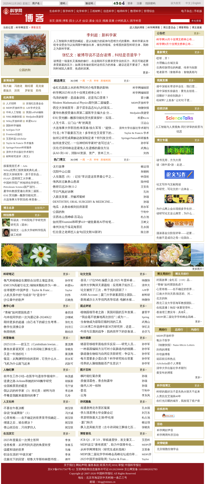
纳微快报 (143, 107)
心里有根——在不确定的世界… (175, 289)
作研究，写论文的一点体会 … (174, 189)
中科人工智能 (13, 112)
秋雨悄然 (9, 331)
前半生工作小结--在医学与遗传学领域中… (31, 376)
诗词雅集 (85, 401)
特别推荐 (8, 215)
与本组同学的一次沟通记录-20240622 (28, 317)
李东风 (146, 395)
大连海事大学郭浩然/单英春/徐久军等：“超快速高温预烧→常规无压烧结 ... (101, 128)
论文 (98, 20)
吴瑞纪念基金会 (35, 103)
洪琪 (17, 90)
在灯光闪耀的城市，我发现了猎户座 (178, 400)
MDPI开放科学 (14, 107)
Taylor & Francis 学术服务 (20, 143)
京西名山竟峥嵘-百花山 (68, 216)
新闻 (59, 20)
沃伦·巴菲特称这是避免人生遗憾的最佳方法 (81, 148)
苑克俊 (40, 86)
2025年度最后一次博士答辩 (21, 440)
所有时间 (106, 80)
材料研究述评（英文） (18, 156)
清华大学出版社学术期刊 (20, 151)
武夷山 (145, 148)
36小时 (74, 80)
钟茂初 (145, 176)
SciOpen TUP (13, 129)
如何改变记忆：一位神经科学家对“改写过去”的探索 (86, 143)
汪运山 (145, 122)
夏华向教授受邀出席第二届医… (23, 191)
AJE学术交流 (33, 107)
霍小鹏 (145, 97)
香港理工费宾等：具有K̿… (172, 312)
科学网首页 (22, 27)
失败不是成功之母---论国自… (174, 237)
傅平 (67, 459)
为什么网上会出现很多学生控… (175, 208)
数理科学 (135, 11)
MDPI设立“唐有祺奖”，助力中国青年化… (107, 444)
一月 (89, 80)
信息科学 (108, 11)
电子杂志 (186, 11)
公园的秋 (25, 70)
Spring (145, 317)
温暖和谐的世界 (14, 449)
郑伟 (38, 90)
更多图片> (198, 268)
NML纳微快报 (14, 116)
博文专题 (162, 140)
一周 (82, 80)
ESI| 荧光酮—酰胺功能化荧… (21, 195)
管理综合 (149, 11)
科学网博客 (153, 27)
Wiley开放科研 (14, 121)
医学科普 (135, 20)
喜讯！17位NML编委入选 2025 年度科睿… (108, 280)
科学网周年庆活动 (168, 434)
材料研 (146, 294)
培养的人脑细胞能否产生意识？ (101, 363)
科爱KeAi (31, 121)
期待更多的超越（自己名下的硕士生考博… (31, 322)
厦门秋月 (87, 422)
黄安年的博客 (164, 372)
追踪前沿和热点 (166, 358)
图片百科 (85, 369)
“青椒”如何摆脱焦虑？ (18, 312)
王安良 (145, 186)
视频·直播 (108, 20)
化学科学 (81, 11)
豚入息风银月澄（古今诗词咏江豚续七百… (108, 427)
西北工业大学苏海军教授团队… (175, 303)
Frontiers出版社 (14, 134)
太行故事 (59, 166)
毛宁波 (69, 385)
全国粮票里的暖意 (15, 385)
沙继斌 (69, 317)
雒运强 (145, 166)
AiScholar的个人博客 (168, 363)
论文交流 (85, 274)
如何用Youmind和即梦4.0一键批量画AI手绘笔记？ (85, 222)
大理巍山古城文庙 (167, 62)
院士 (72, 20)
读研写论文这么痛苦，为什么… (175, 213)
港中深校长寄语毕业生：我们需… (176, 86)
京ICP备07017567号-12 (61, 469)
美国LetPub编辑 (34, 112)
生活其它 (8, 433)
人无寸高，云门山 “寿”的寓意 (72, 122)
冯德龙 (18, 86)
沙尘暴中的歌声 (14, 299)
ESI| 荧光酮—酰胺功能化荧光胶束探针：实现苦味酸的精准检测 (94, 117)
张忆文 (146, 326)
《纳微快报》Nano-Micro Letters (175, 345)
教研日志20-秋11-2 (65, 186)
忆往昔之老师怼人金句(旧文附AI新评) (77, 232)
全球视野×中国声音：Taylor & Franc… (28, 290)
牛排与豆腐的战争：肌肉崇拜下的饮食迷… (108, 331)
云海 (83, 395)
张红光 (69, 322)
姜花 (83, 390)
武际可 (69, 363)
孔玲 (146, 191)
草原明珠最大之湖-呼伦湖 (97, 417)
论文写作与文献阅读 (168, 184)
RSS (114, 465)
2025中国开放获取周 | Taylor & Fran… (105, 459)
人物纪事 (8, 369)
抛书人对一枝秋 (91, 385)
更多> (146, 72)
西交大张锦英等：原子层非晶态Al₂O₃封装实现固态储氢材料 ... (93, 107)
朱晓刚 (145, 171)
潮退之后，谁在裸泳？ (18, 422)
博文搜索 (197, 27)
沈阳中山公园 (61, 171)
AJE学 (145, 290)
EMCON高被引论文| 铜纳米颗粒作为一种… (32, 285)
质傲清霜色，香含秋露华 (97, 380)
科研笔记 (8, 274)
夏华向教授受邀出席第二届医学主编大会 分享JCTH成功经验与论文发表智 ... (102, 112)
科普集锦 (8, 337)
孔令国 (145, 227)
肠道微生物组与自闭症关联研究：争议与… (108, 353)
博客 (65, 20)
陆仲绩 (145, 181)
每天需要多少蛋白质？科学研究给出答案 (107, 358)
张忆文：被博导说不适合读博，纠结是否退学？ (101, 55)
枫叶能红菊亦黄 (91, 376)
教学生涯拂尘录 (14, 326)
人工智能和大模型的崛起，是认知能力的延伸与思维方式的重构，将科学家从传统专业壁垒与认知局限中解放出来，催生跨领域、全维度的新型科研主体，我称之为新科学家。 (101, 44)
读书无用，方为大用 (168, 160)
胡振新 (69, 381)
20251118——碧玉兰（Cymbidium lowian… (31, 344)
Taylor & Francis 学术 (136, 133)
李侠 (67, 440)
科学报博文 (163, 385)
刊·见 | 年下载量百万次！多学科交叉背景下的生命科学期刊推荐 (94, 133)
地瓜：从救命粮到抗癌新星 (70, 206)
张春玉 (69, 444)
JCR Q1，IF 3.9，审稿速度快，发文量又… (108, 439)
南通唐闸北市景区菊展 (95, 407)
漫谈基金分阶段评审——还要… (175, 233)
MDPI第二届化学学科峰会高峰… (176, 316)
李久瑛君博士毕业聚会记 (97, 412)
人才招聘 (11, 103)
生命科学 (54, 11)
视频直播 (162, 80)
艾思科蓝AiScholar (16, 138)
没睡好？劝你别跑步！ (170, 95)
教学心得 (8, 305)
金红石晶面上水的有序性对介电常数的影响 (81, 87)
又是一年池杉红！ (15, 354)
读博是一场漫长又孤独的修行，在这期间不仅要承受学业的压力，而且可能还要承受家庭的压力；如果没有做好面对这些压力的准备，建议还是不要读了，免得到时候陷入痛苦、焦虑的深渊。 (101, 64)
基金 (92, 20)
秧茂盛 (69, 376)
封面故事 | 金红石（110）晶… (174, 279)
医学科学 (68, 11)
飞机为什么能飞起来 (17, 363)
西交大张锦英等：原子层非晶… (23, 174)
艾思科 (146, 439)
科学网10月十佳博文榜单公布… (175, 39)
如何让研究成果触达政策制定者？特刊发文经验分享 (86, 138)
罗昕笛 (29, 90)
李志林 (69, 390)
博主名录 (8, 207)
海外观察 (85, 337)
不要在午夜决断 (14, 408)
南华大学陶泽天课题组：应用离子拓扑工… (108, 285)
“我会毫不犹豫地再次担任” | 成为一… (105, 317)
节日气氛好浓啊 (63, 191)
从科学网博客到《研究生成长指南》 (104, 449)
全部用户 (40, 208)
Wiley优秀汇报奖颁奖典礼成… (22, 170)
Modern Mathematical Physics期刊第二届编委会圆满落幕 (88, 102)
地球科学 (122, 11)
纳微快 (146, 280)
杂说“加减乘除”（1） (17, 413)
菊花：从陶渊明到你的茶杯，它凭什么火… (31, 358)
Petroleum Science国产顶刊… (20, 186)
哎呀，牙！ (163, 58)
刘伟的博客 (163, 349)
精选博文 (59, 80)
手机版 (198, 11)
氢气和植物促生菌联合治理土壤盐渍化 (29, 280)
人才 (78, 20)
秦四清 (69, 312)
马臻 (67, 449)
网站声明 (81, 465)
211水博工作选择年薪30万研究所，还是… (108, 326)
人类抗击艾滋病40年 (168, 396)
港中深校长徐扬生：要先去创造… (176, 91)
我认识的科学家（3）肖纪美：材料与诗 (29, 390)
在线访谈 (162, 108)
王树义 (145, 222)
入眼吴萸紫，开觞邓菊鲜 (69, 196)
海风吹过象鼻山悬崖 (66, 181)
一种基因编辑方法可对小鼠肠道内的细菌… (108, 349)
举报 (121, 465)
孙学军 (145, 143)
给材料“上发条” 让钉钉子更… (174, 100)
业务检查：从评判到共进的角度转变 (27, 444)
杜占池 (145, 216)
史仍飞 (146, 331)
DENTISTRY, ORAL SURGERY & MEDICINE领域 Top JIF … (91, 201)
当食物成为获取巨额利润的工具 (101, 321)
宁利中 (145, 211)
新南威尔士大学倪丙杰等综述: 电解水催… (108, 299)
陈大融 (7, 86)
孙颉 (146, 196)
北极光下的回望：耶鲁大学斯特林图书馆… (31, 459)
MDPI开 (146, 444)
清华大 (146, 285)
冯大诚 (69, 413)
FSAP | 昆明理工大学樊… (19, 178)
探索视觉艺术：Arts (15, 165)
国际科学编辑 (13, 125)
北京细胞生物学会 (168, 449)
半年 (96, 80)
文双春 (146, 449)
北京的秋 (161, 298)
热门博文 (59, 159)
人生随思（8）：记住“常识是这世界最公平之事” (84, 176)
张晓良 (69, 349)
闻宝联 (69, 408)
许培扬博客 (163, 354)
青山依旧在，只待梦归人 (20, 427)
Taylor (68, 290)
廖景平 (146, 312)
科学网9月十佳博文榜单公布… (174, 44)
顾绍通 (29, 86)
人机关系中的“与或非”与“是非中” (25, 295)
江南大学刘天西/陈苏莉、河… (174, 293)
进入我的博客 (137, 27)
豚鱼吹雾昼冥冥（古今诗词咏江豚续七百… (31, 349)
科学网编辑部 (141, 87)
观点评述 (85, 305)
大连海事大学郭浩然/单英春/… (22, 199)
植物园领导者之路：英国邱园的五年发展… (108, 312)
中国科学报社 (133, 465)
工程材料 (95, 11)
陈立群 (145, 232)
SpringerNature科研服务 (19, 147)
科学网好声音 (165, 430)
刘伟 (146, 153)
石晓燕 (69, 299)
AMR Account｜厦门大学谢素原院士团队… (108, 294)
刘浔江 (69, 326)
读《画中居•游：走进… (170, 164)
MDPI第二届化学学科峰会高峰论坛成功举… (109, 454)
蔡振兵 (7, 90)
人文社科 (8, 401)
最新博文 (162, 52)
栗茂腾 (69, 344)
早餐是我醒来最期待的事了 (21, 395)
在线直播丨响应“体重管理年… (174, 307)
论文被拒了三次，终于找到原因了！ (104, 290)
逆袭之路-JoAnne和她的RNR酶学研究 (28, 381)
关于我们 (69, 465)
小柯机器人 (122, 20)
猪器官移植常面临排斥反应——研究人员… (108, 344)
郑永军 (145, 206)
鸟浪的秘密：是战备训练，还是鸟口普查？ (81, 97)
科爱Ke (69, 285)
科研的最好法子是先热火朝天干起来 (178, 391)
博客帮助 (184, 27)
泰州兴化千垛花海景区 (67, 227)
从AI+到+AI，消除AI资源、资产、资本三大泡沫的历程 (88, 153)
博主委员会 (169, 27)
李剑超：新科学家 (102, 35)
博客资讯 (85, 433)
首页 (52, 20)
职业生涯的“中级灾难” (18, 454)
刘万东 (146, 412)
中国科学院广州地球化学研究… (23, 182)
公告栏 (161, 33)
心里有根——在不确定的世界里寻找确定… (31, 417)
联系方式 (105, 465)
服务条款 (93, 465)
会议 (85, 20)
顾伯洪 (69, 331)
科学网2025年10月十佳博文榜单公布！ (78, 92)
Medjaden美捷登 (35, 116)
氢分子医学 (163, 340)
